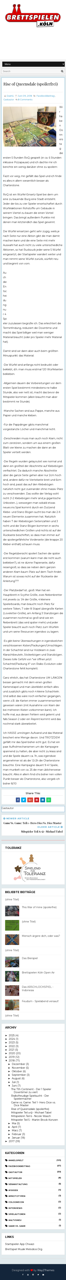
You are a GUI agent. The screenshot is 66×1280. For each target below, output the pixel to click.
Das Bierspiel (30, 958)
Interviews (15, 1208)
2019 (12, 1057)
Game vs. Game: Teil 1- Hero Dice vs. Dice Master (33, 1104)
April (14, 1126)
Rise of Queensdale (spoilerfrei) (30, 1109)
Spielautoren (16, 1214)
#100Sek (13, 1190)
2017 (12, 1141)
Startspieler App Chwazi (19, 1244)
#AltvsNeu (14, 1220)
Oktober (17, 1071)
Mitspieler (15, 1178)
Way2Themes (45, 1270)
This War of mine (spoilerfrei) (39, 907)
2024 (12, 1039)
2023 (12, 1042)
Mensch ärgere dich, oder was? (41, 936)
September (19, 1074)
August (16, 1078)
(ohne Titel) (12, 899)
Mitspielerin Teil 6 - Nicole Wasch (31, 1116)
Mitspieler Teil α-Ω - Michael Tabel (31, 1112)
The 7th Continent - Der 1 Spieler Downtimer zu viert (31, 1091)
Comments (25, 99)
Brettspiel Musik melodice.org (23, 1249)
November (18, 1067)
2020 (12, 1053)
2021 (11, 1049)
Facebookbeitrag (46, 96)
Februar (16, 1134)
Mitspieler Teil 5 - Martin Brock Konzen (34, 1119)
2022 (12, 1046)
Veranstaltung (17, 1184)
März (15, 1130)
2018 (12, 1060)
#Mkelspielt (16, 1160)
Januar (16, 1137)
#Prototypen (16, 1196)
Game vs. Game (17, 1226)
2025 (12, 1035)
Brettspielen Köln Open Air (38, 972)
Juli (14, 1082)
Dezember (18, 1064)
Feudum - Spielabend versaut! (40, 1001)
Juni (14, 1085)
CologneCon (16, 1202)
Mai (14, 1123)
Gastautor (8, 99)
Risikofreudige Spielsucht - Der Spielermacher (30, 1097)
